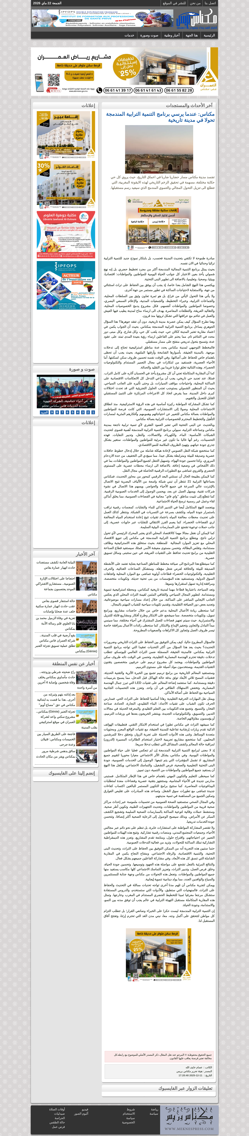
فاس (93, 572)
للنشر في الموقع (174, 3)
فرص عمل (58, 1126)
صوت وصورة (149, 35)
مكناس (92, 588)
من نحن (195, 3)
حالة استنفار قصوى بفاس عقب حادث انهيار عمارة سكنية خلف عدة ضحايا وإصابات (55, 606)
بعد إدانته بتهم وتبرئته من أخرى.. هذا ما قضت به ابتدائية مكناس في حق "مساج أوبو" (56, 700)
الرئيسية (209, 35)
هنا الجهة (192, 35)
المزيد (44, 412)
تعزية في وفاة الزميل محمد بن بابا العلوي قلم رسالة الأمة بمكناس (55, 623)
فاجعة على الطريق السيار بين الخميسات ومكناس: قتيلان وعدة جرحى (56, 739)
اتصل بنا (210, 3)
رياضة (154, 1109)
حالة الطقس (57, 1122)
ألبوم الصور (81, 1113)
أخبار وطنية (172, 35)
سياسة (154, 1113)
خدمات (129, 35)
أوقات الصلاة (57, 1109)
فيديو (85, 1109)
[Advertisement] (158, 1019)
